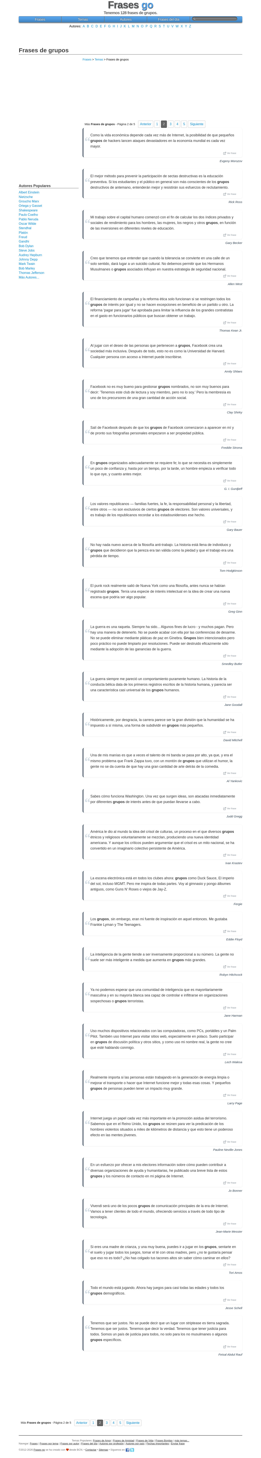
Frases (40, 19)
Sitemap (103, 1449)
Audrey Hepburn (30, 255)
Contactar (90, 1449)
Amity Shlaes (233, 371)
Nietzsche (26, 197)
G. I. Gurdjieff (233, 488)
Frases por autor (69, 1443)
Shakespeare (28, 210)
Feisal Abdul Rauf (230, 1354)
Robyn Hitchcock (230, 974)
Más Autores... (29, 277)
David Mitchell (232, 740)
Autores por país (135, 1443)
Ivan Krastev (233, 863)
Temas (83, 19)
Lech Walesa (233, 1062)
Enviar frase (178, 1443)
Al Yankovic (234, 781)
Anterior (145, 124)
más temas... (182, 1440)
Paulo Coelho (28, 214)
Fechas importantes (157, 1443)
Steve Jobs (27, 250)
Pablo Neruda (28, 219)
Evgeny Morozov (231, 161)
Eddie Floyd (234, 939)
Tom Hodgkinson (231, 570)
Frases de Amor (102, 1440)
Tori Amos (235, 1272)
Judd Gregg (234, 816)
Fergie (238, 904)
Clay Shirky (234, 412)
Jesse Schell (233, 1308)
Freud (23, 237)
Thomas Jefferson (31, 272)
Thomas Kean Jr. (230, 330)
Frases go (39, 1449)
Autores (126, 19)
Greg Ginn (235, 611)
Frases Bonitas (163, 1440)
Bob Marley (27, 268)
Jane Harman (233, 1015)
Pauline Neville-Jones (227, 1149)
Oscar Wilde (27, 223)
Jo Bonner (235, 1190)
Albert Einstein (29, 192)
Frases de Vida (144, 1440)
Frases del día (168, 19)
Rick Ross (235, 202)
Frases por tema (49, 1443)
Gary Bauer (234, 529)
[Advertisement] (130, 37)
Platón (23, 232)
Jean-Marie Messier (229, 1231)
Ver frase (229, 153)
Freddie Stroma (231, 447)
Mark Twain (27, 263)
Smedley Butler (232, 664)
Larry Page (234, 1103)
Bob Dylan (26, 246)
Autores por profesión (111, 1443)
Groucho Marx (29, 201)
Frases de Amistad (123, 1440)
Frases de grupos (44, 50)
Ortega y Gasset (30, 205)
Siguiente (196, 124)
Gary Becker (233, 243)
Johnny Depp (28, 259)
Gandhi (24, 241)
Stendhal (25, 228)
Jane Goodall (233, 704)
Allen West (235, 284)
